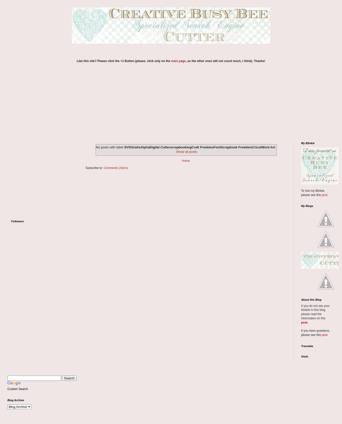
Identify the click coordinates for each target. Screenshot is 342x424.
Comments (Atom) (116, 168)
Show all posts (186, 152)
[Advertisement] (171, 102)
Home (186, 161)
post (324, 195)
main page (178, 61)
